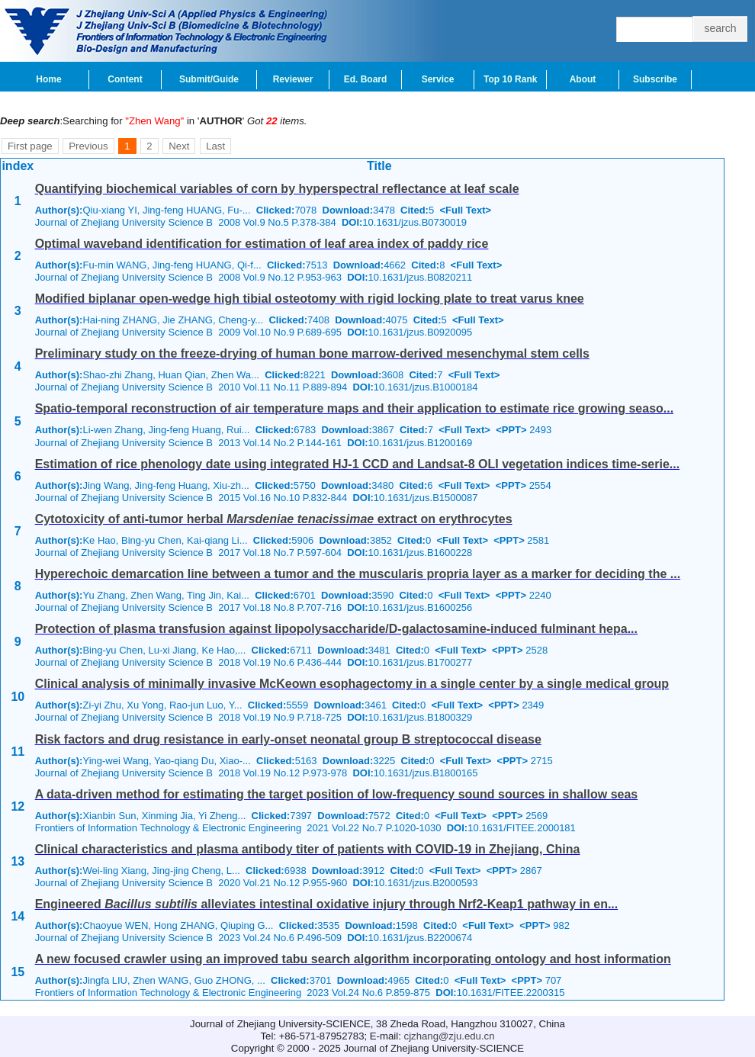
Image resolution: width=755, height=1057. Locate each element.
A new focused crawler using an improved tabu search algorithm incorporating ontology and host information (353, 959)
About (583, 79)
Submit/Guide (209, 79)
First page (30, 146)
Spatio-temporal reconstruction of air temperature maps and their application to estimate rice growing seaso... (354, 408)
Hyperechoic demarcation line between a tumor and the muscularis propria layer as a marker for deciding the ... (357, 573)
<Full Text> (465, 210)
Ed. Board (365, 79)
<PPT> (511, 429)
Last (215, 146)
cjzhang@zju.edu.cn (449, 1036)
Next (179, 146)
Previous (88, 146)
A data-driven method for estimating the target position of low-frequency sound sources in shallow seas (336, 794)
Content (125, 79)
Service (438, 79)
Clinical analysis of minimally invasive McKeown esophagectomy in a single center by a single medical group (352, 683)
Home (48, 79)
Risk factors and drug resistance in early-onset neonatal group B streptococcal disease (288, 739)
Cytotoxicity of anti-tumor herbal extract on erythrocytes (273, 518)
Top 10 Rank (510, 79)
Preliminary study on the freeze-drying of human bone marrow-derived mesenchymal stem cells (312, 353)
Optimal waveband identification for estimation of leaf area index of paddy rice (262, 243)
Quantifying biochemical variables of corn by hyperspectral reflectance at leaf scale (277, 188)
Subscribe (655, 79)
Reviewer (293, 79)
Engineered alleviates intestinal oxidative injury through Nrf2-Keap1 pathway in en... (326, 904)
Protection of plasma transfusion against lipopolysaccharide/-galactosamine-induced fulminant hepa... (336, 628)
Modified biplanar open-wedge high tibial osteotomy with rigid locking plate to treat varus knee (309, 298)
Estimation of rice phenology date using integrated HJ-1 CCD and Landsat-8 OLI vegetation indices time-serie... (357, 464)
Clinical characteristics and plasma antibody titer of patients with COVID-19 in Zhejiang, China (307, 849)
